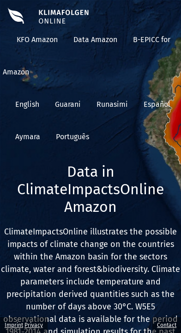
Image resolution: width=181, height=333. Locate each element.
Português (72, 136)
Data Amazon (95, 39)
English (27, 104)
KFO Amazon (37, 39)
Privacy (33, 325)
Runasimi (112, 104)
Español (157, 104)
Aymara (27, 136)
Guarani (68, 104)
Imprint (14, 325)
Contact (166, 325)
